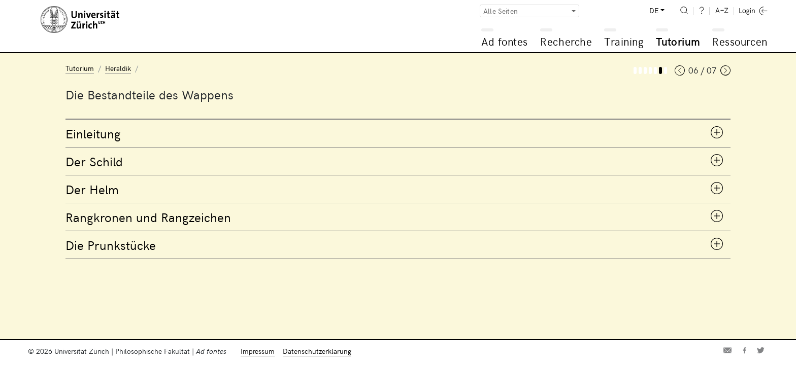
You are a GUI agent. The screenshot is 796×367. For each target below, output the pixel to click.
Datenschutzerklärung (317, 351)
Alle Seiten (500, 11)
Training (624, 41)
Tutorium (678, 41)
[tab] (398, 133)
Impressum (258, 351)
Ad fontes (504, 41)
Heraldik (118, 68)
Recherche (566, 41)
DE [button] (653, 10)
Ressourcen (739, 41)
